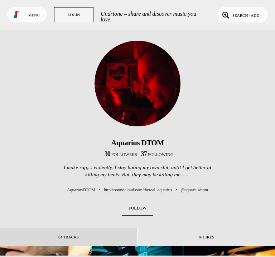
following (157, 154)
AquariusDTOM (81, 189)
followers (121, 154)
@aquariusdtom (194, 189)
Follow (137, 208)
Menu (34, 15)
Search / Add (240, 14)
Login (74, 14)
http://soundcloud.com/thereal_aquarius (138, 189)
